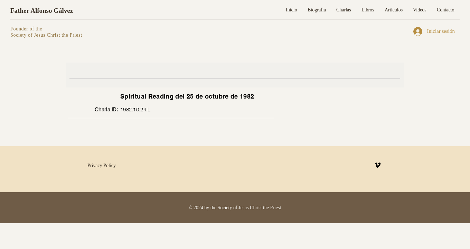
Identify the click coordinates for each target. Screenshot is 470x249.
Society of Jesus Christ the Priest (46, 35)
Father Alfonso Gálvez (41, 10)
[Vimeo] (378, 165)
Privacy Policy (101, 165)
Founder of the (27, 28)
